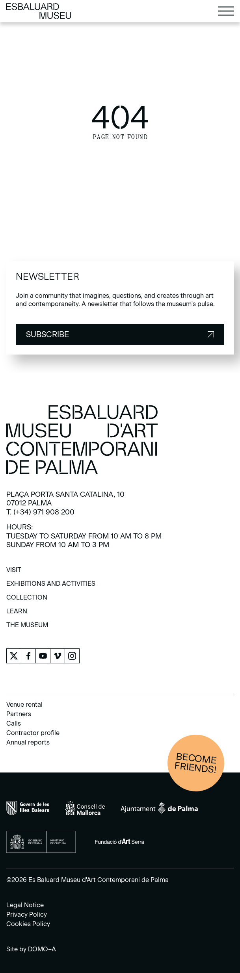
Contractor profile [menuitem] (33, 733)
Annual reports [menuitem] (28, 742)
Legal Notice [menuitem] (25, 905)
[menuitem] (13, 572)
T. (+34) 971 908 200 (40, 512)
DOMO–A (42, 949)
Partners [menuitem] (18, 714)
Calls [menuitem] (13, 723)
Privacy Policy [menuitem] (26, 914)
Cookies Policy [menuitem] (28, 924)
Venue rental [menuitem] (24, 704)
